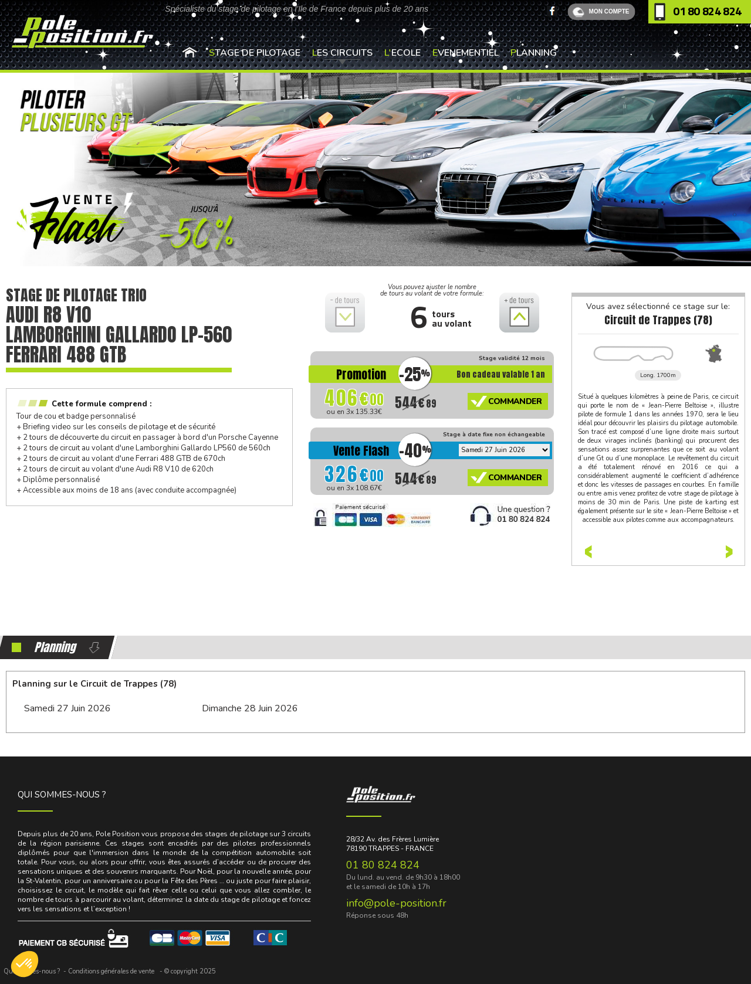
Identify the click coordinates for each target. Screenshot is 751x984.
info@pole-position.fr (396, 903)
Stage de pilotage (254, 52)
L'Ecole (402, 52)
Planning (533, 52)
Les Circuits (342, 52)
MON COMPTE (609, 11)
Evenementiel (465, 52)
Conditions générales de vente (111, 971)
